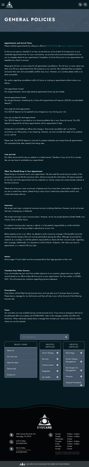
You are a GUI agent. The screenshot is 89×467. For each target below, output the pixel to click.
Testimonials (11, 368)
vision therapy (48, 353)
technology (70, 353)
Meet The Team (12, 362)
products (69, 376)
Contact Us (11, 374)
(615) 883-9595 (52, 46)
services (45, 359)
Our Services (12, 356)
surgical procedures (73, 382)
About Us (10, 350)
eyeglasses (46, 371)
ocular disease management (71, 360)
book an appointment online (72, 46)
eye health (46, 377)
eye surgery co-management (72, 369)
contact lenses (48, 365)
